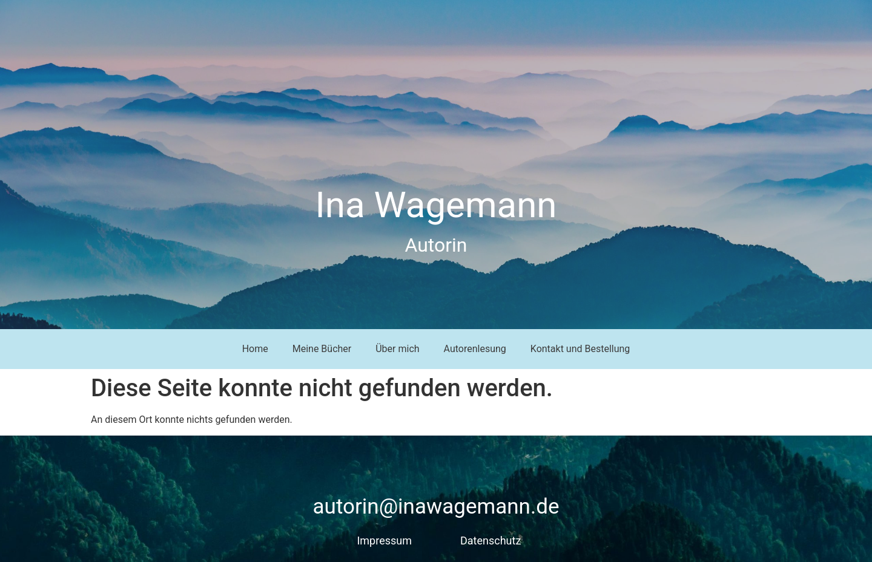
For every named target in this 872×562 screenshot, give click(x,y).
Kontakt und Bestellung (580, 349)
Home (255, 349)
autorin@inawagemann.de (436, 506)
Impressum (384, 540)
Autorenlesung (475, 349)
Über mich (397, 349)
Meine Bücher (322, 349)
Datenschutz (490, 540)
